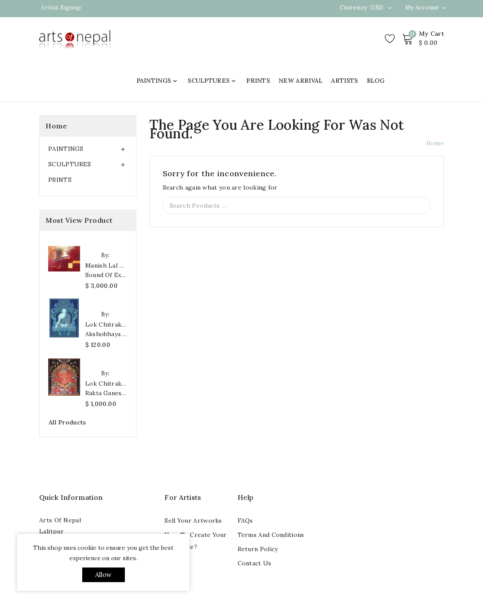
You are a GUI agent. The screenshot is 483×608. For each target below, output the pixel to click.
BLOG (376, 80)
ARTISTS (344, 80)
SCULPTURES (213, 80)
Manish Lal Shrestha (106, 265)
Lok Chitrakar (106, 324)
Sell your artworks (193, 520)
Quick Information (70, 497)
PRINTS (258, 80)
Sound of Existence (106, 275)
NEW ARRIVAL (300, 80)
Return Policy (258, 549)
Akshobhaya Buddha (106, 334)
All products (67, 422)
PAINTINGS (158, 80)
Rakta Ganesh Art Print (106, 393)
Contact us (255, 563)
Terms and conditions (271, 535)
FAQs (245, 520)
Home (56, 126)
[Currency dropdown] (389, 7)
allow (103, 575)
